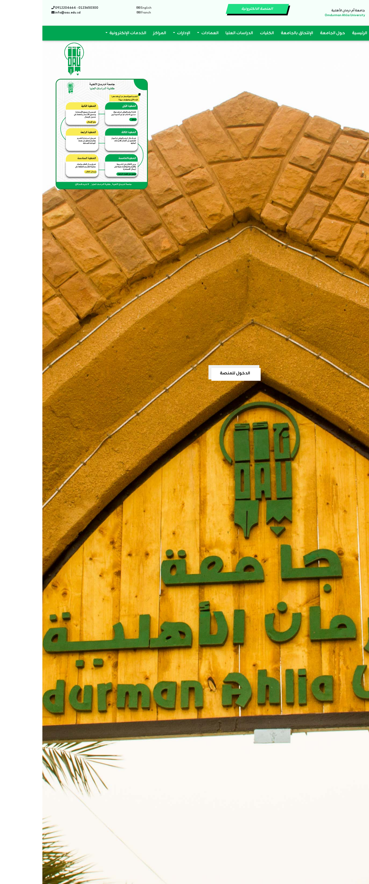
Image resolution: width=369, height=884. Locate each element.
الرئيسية (317, 33)
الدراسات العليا (197, 33)
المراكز (117, 33)
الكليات (224, 33)
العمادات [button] (167, 33)
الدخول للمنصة (192, 373)
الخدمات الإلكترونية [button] (85, 33)
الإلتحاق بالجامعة (254, 33)
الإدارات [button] (141, 33)
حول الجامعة (290, 33)
